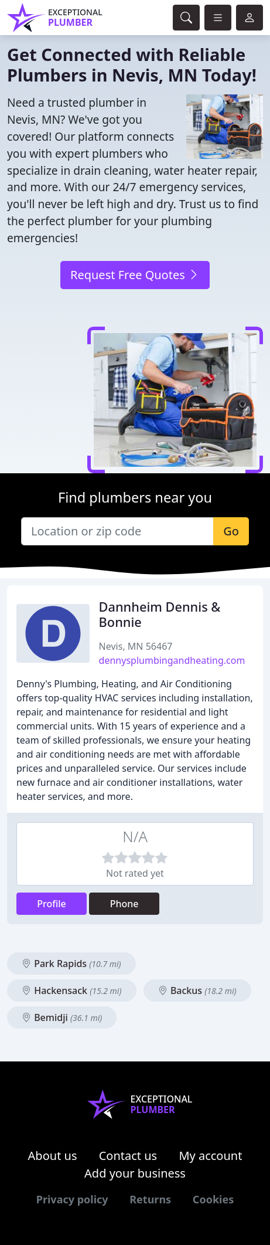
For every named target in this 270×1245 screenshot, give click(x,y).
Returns (150, 1199)
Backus (197, 990)
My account (210, 1155)
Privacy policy (72, 1199)
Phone (124, 903)
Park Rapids (71, 963)
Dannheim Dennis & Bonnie (160, 614)
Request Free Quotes (135, 275)
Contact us (128, 1155)
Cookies (213, 1199)
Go (231, 531)
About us (52, 1155)
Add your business (135, 1173)
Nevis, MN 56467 (136, 646)
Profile (51, 903)
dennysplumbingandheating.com (172, 660)
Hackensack (72, 990)
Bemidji (62, 1017)
